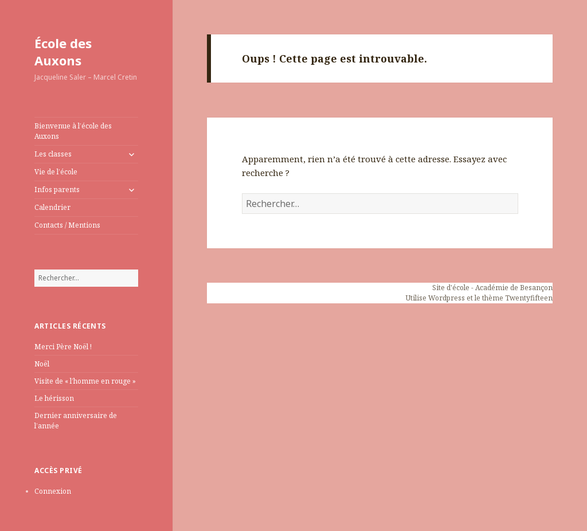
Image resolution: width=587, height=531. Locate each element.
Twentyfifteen (529, 298)
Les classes (53, 154)
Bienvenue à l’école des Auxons (73, 131)
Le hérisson (54, 398)
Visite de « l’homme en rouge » (85, 381)
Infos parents (57, 189)
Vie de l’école (55, 172)
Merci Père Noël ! (63, 347)
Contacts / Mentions (67, 225)
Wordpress (446, 298)
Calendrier (52, 207)
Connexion (52, 491)
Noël (41, 364)
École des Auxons (63, 51)
